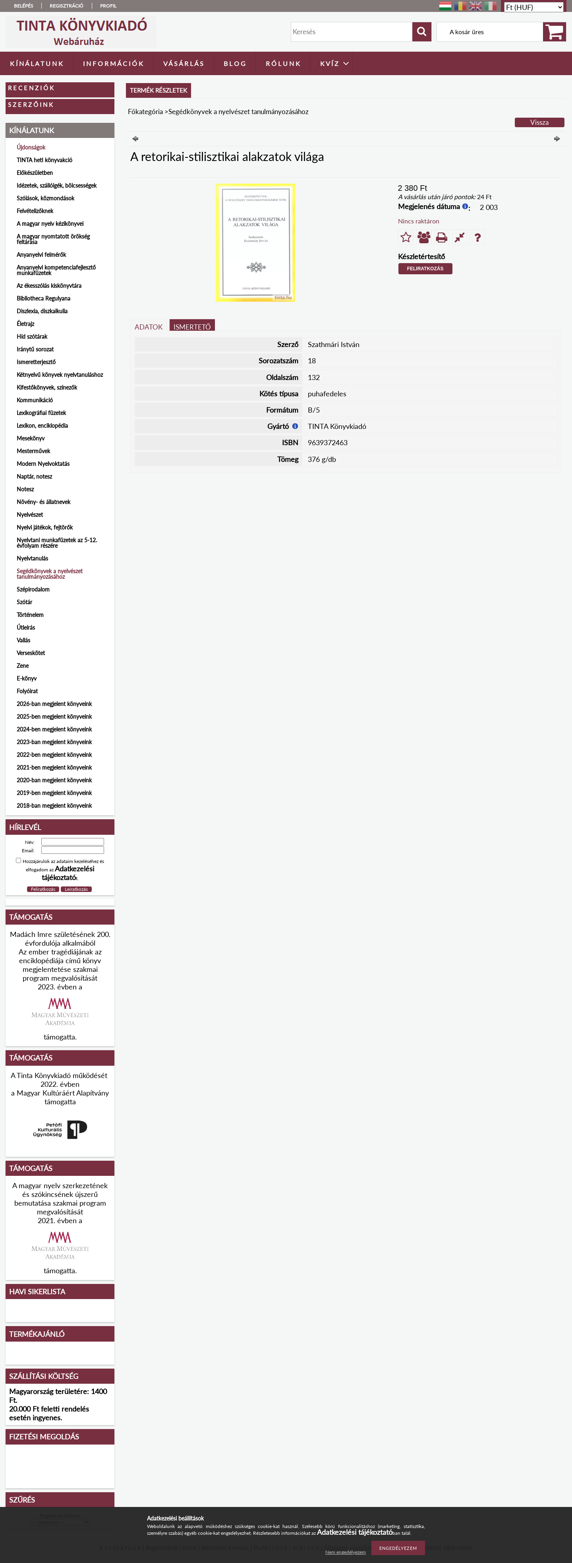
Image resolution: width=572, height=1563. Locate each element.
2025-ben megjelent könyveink (54, 716)
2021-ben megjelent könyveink (54, 767)
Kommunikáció (35, 400)
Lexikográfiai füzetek (41, 412)
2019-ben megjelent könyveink (54, 792)
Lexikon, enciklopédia (42, 425)
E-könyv (27, 678)
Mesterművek (33, 451)
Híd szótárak (32, 336)
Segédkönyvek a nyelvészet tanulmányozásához (50, 574)
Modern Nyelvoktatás (43, 463)
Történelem (30, 614)
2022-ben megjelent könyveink (54, 754)
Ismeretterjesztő (36, 362)
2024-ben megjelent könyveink (54, 729)
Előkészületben (35, 172)
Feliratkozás (425, 268)
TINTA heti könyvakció (44, 160)
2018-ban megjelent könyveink (54, 805)
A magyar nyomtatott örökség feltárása (53, 239)
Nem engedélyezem (345, 1552)
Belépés (23, 6)
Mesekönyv (30, 438)
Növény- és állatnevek (43, 501)
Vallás (23, 640)
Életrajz (25, 323)
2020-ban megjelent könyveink (54, 780)
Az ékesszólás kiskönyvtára (49, 285)
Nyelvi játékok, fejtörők (45, 527)
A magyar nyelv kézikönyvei (50, 223)
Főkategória (145, 111)
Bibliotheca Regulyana (43, 298)
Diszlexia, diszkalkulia (42, 311)
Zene (23, 665)
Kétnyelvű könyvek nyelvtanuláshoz (60, 374)
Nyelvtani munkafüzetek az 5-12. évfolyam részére (57, 543)
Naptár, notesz (34, 476)
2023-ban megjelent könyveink (54, 742)
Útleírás (26, 627)
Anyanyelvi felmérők (41, 254)
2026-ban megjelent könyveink (54, 703)
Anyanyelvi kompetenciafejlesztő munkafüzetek (56, 270)
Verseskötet (31, 653)
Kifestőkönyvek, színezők (47, 387)
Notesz (25, 489)
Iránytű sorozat (35, 349)
